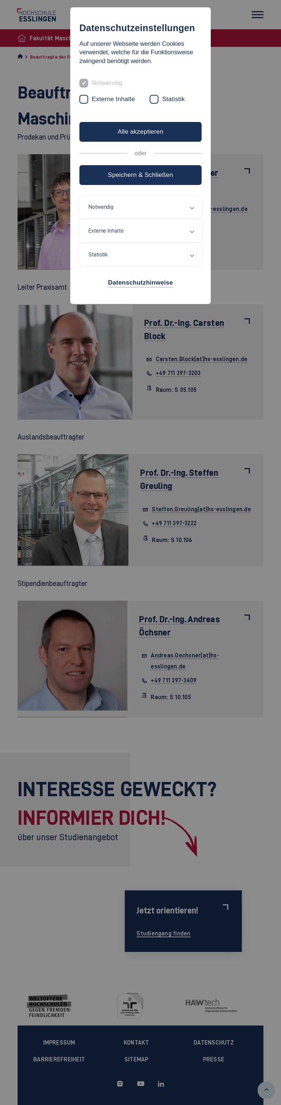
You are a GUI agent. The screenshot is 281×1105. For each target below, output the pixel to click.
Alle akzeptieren (140, 131)
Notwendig (107, 82)
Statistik (173, 99)
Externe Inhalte (113, 99)
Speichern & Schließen (140, 174)
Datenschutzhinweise (140, 282)
